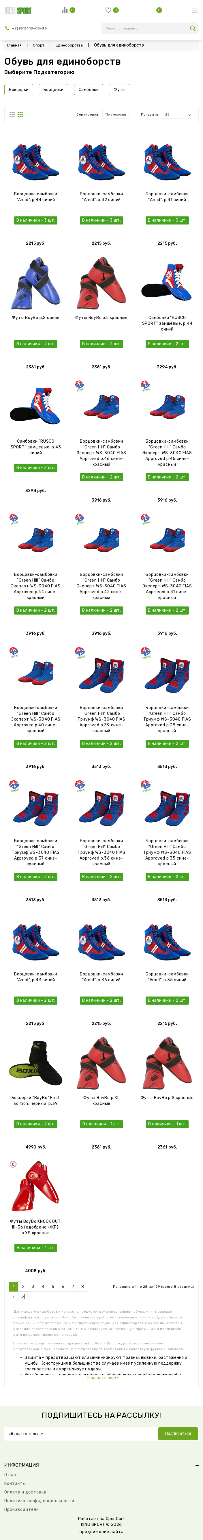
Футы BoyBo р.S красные (167, 1097)
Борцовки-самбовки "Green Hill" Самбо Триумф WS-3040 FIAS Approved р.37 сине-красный (36, 852)
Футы (119, 89)
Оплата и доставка (25, 1492)
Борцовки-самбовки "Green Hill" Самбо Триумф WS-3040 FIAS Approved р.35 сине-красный (167, 852)
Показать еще (101, 1377)
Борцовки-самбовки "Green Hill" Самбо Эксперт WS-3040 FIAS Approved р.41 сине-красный (167, 586)
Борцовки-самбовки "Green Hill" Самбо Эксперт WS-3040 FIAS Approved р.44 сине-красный (35, 586)
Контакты (15, 1483)
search (193, 28)
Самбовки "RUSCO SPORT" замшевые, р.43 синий (36, 447)
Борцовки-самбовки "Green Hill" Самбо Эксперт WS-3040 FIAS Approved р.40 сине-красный (35, 719)
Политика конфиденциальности (39, 1500)
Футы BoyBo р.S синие (36, 317)
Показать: (150, 114)
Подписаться (178, 1433)
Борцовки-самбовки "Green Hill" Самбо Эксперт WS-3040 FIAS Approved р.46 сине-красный (101, 453)
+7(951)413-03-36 (29, 28)
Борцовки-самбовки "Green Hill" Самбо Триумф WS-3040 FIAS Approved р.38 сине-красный (167, 719)
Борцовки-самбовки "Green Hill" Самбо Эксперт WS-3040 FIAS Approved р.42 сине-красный (101, 586)
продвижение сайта (102, 1531)
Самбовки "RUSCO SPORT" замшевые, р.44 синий (167, 323)
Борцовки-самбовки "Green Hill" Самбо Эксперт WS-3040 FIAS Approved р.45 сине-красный (167, 453)
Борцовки (54, 89)
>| (23, 1296)
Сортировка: (87, 114)
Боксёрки (19, 89)
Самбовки (89, 89)
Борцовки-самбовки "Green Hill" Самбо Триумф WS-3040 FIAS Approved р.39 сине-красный (101, 719)
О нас (10, 1474)
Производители (21, 1509)
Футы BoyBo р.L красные (101, 317)
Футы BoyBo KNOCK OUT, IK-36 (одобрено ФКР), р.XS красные (36, 1227)
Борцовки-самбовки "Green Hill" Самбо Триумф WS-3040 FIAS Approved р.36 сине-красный (101, 852)
